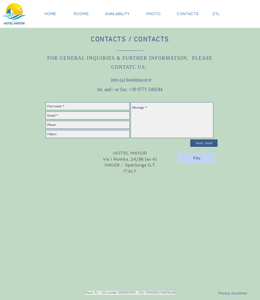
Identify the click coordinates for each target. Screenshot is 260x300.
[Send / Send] (204, 143)
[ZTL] (215, 14)
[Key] (197, 158)
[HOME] (50, 14)
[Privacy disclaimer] (233, 293)
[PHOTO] (153, 14)
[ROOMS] (81, 14)
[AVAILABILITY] (117, 14)
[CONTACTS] (187, 14)
